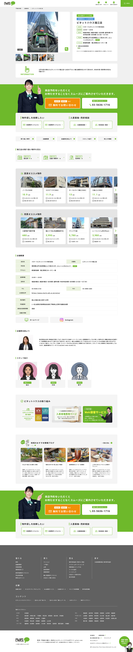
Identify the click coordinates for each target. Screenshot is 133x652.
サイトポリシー (94, 640)
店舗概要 (46, 139)
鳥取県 (38, 621)
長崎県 (38, 623)
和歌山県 (114, 618)
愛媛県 (91, 621)
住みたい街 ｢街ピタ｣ (40, 600)
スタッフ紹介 (87, 139)
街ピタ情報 (107, 139)
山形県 (108, 613)
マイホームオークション (75, 564)
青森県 (85, 613)
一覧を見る (105, 443)
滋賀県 (102, 618)
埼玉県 (45, 616)
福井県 (113, 616)
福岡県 (26, 623)
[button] (115, 190)
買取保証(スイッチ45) (75, 567)
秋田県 (96, 613)
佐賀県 (32, 623)
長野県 (91, 616)
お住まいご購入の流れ (50, 578)
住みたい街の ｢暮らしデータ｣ (58, 600)
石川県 (102, 616)
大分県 (43, 623)
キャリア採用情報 (74, 589)
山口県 (49, 621)
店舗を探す (19, 589)
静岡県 (32, 618)
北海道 (26, 613)
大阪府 (85, 618)
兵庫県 (91, 618)
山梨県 (85, 616)
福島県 (113, 613)
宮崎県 (55, 623)
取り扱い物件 (25, 139)
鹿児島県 (61, 623)
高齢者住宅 (19, 569)
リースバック (72, 572)
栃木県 (56, 616)
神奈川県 (32, 616)
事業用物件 (47, 572)
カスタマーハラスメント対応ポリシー (99, 643)
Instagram (66, 320)
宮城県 (102, 613)
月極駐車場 (19, 567)
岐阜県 (38, 618)
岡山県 (32, 621)
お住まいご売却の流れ (75, 574)
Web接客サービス (49, 589)
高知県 (102, 621)
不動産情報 (19, 8)
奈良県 (108, 618)
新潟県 (96, 616)
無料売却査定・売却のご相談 (76, 562)
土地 (45, 567)
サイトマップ (107, 638)
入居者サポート (62, 589)
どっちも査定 (72, 569)
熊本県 (49, 623)
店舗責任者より (66, 139)
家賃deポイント (20, 578)
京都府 (96, 618)
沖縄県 (67, 623)
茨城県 (61, 616)
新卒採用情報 (86, 589)
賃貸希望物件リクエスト (22, 573)
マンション (47, 562)
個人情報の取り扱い (95, 638)
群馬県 (50, 616)
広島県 (26, 621)
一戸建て (46, 564)
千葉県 (39, 616)
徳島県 (96, 621)
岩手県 (91, 613)
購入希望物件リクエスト (50, 575)
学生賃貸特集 (19, 575)
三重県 (43, 618)
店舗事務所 (19, 564)
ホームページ (32, 320)
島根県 (43, 621)
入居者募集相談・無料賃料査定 (102, 562)
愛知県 (26, 618)
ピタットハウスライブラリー (23, 600)
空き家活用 (72, 577)
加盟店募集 (101, 635)
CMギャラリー (73, 600)
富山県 (108, 616)
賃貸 (17, 562)
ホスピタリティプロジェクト (33, 589)
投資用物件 (47, 569)
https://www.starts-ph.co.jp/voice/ (46, 293)
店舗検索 (26, 8)
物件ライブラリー (85, 600)
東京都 (26, 616)
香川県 (85, 621)
